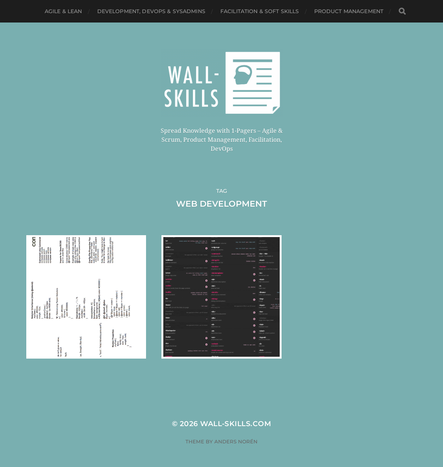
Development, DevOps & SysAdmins (151, 11)
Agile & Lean (63, 11)
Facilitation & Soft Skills (259, 11)
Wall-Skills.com (235, 423)
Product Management (349, 11)
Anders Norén (236, 441)
